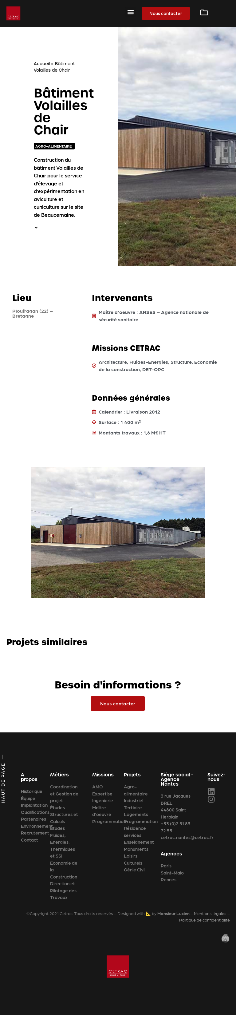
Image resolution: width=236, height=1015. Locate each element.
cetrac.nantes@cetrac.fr (187, 837)
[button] (130, 12)
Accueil (42, 63)
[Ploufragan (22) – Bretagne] (42, 370)
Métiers (59, 774)
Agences (171, 853)
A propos (29, 777)
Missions (103, 774)
